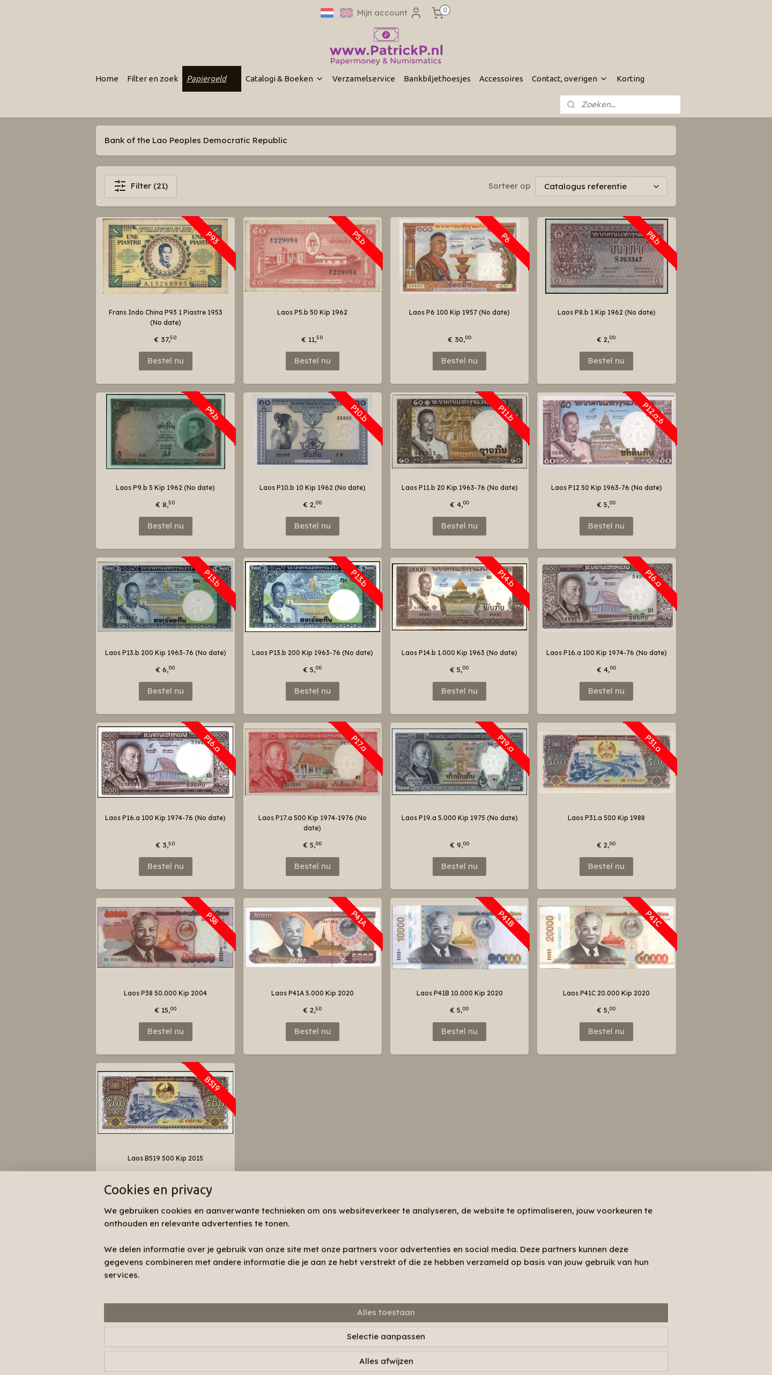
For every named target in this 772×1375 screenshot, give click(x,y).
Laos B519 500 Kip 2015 (165, 1158)
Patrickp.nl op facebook (378, 1254)
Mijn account (389, 12)
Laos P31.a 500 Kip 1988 (606, 818)
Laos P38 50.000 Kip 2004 (165, 993)
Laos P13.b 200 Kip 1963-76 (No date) (165, 653)
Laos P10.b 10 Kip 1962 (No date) (312, 488)
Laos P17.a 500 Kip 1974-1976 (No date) (312, 823)
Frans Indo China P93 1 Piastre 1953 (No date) (165, 317)
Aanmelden (481, 1294)
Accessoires (501, 78)
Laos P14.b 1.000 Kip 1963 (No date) (459, 653)
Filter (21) (141, 186)
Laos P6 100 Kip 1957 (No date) (459, 312)
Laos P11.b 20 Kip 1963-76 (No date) (460, 488)
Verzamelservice (363, 78)
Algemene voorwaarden (252, 1311)
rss (388, 1355)
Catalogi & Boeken (285, 78)
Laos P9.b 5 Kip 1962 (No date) (165, 488)
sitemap (366, 1355)
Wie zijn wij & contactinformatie (264, 1270)
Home (106, 78)
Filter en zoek (152, 78)
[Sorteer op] (601, 186)
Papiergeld (212, 78)
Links (222, 1300)
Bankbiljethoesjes (437, 78)
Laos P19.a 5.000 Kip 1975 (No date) (460, 818)
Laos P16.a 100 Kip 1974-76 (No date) (606, 653)
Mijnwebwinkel (522, 1355)
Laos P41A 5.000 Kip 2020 (312, 993)
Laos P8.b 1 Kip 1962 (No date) (607, 312)
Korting (630, 78)
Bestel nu (165, 360)
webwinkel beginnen (427, 1355)
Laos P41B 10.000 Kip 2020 (460, 993)
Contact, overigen (570, 78)
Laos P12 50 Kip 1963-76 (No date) (606, 488)
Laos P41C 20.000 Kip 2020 (606, 993)
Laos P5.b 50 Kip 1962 (312, 312)
